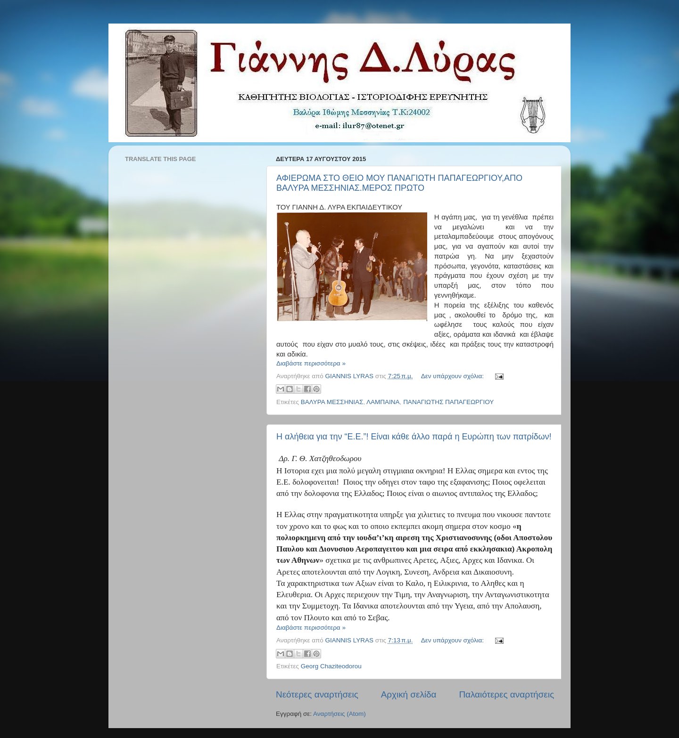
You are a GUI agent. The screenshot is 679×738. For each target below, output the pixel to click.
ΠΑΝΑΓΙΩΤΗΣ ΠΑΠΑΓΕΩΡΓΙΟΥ (448, 401)
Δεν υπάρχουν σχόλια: (453, 376)
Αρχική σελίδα (409, 694)
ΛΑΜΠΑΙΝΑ (383, 401)
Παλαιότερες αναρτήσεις (506, 694)
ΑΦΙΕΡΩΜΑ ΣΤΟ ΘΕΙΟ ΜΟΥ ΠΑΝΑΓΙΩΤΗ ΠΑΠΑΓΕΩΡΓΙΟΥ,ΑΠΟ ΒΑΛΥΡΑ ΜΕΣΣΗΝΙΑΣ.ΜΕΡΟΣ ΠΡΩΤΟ (399, 183)
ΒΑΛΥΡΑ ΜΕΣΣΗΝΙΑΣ (332, 401)
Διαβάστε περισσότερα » (311, 363)
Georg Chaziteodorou (331, 666)
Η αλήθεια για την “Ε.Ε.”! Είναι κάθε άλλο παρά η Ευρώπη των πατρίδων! (414, 436)
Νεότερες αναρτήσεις (317, 694)
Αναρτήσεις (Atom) (339, 713)
